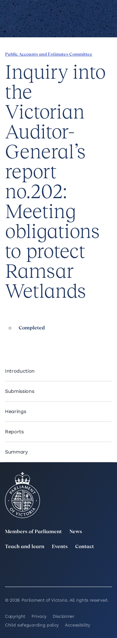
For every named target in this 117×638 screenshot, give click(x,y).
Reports (14, 432)
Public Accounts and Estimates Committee (48, 55)
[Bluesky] (42, 574)
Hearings (15, 411)
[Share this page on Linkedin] (18, 341)
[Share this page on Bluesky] (39, 341)
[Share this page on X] (29, 341)
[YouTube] (8, 574)
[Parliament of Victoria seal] (22, 495)
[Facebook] (108, 565)
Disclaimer (64, 616)
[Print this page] (61, 341)
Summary (16, 452)
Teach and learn (24, 547)
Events (60, 547)
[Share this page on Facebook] (7, 341)
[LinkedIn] (42, 565)
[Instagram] (75, 565)
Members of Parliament (33, 532)
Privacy (39, 616)
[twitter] (8, 565)
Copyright (15, 616)
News (75, 532)
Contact (84, 547)
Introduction (20, 371)
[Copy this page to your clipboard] (50, 341)
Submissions (19, 391)
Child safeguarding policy (32, 624)
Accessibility (77, 624)
